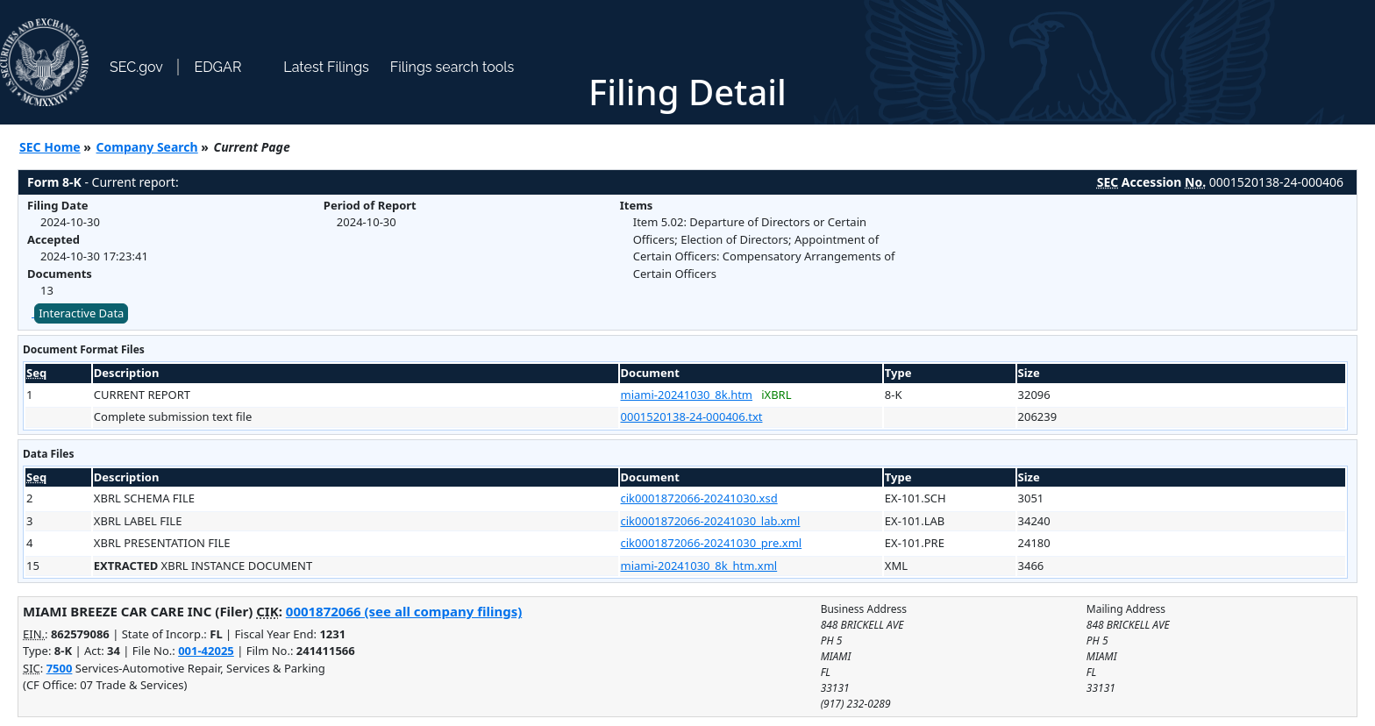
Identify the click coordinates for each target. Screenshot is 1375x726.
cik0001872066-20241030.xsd (699, 498)
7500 (59, 668)
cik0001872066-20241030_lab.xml (711, 521)
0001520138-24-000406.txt (692, 416)
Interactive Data (81, 313)
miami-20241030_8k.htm (687, 394)
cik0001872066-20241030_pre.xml (711, 543)
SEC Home (50, 147)
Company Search (147, 147)
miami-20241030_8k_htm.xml (699, 565)
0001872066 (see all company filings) (404, 611)
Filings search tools (452, 67)
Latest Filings (325, 67)
